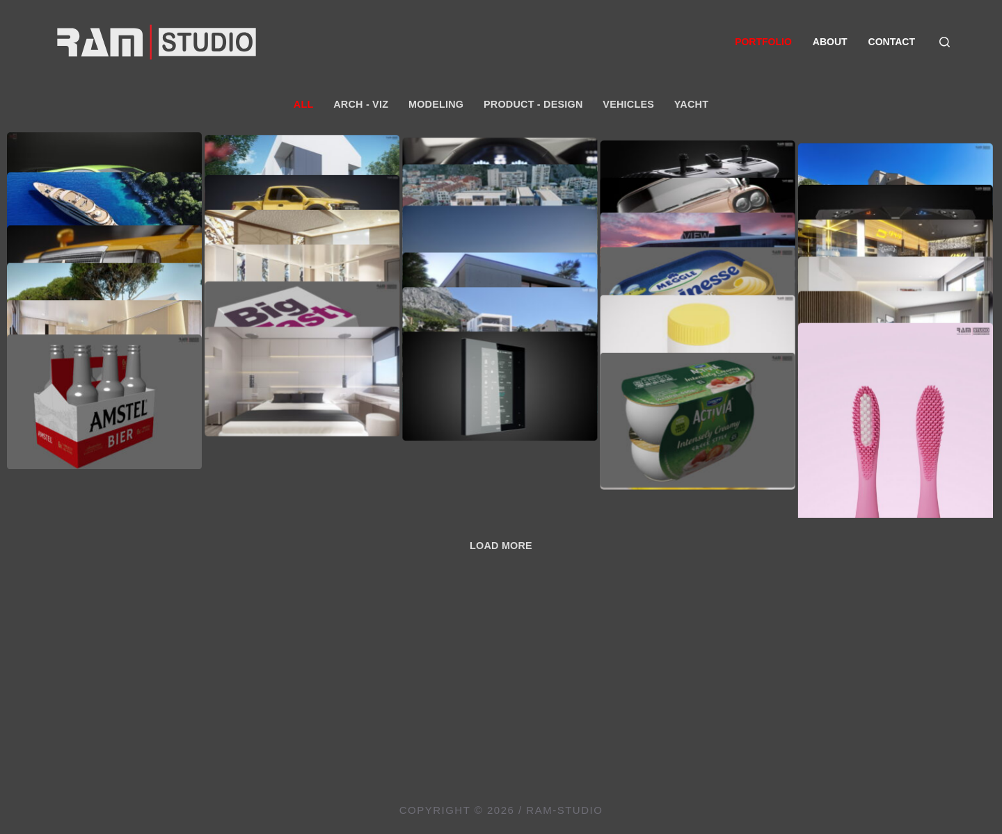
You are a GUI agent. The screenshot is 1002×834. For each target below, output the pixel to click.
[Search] (944, 42)
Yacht (691, 104)
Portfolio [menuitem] (763, 41)
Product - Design (533, 104)
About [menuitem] (830, 41)
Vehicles (628, 104)
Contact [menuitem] (891, 41)
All (304, 104)
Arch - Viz (360, 104)
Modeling (435, 104)
